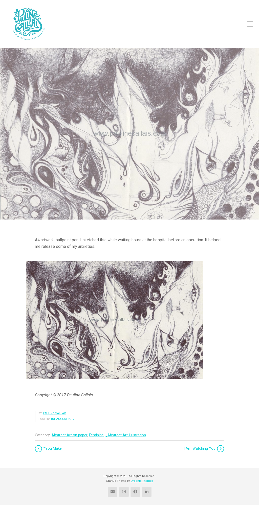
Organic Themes (142, 481)
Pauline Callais (54, 413)
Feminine (96, 435)
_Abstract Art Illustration (125, 435)
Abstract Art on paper (69, 435)
